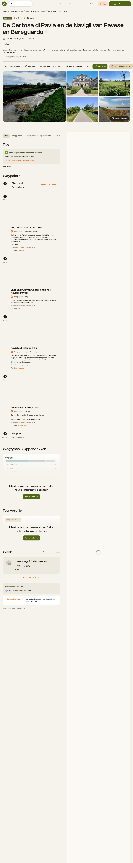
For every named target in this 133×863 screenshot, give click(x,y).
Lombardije (35, 11)
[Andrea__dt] (22, 425)
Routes (5, 11)
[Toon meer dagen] (31, 577)
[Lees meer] (15, 244)
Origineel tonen (30, 247)
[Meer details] (7, 166)
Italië (27, 11)
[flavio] (19, 309)
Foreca (58, 552)
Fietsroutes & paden (16, 11)
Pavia (43, 11)
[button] (63, 4)
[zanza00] (21, 368)
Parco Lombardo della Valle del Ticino (19, 160)
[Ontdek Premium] (13, 599)
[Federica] (21, 250)
